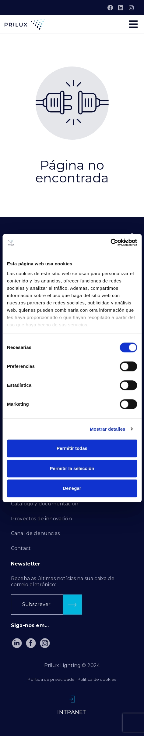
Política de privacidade (51, 679)
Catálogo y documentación (44, 504)
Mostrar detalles (107, 429)
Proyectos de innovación (41, 519)
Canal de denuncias (35, 533)
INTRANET (71, 712)
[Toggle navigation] (133, 24)
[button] (46, 604)
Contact (21, 548)
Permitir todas (72, 448)
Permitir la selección (72, 468)
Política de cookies (97, 679)
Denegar (72, 488)
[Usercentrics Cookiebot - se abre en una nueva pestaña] (110, 242)
